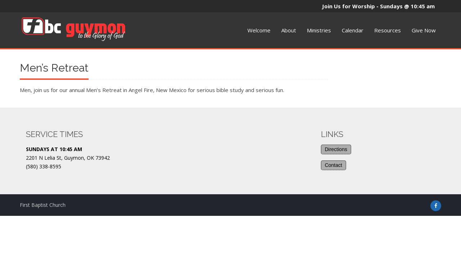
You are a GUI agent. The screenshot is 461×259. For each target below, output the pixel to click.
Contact (333, 165)
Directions (336, 149)
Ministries (319, 30)
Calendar (352, 30)
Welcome (258, 30)
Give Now (424, 30)
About (288, 30)
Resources (387, 30)
